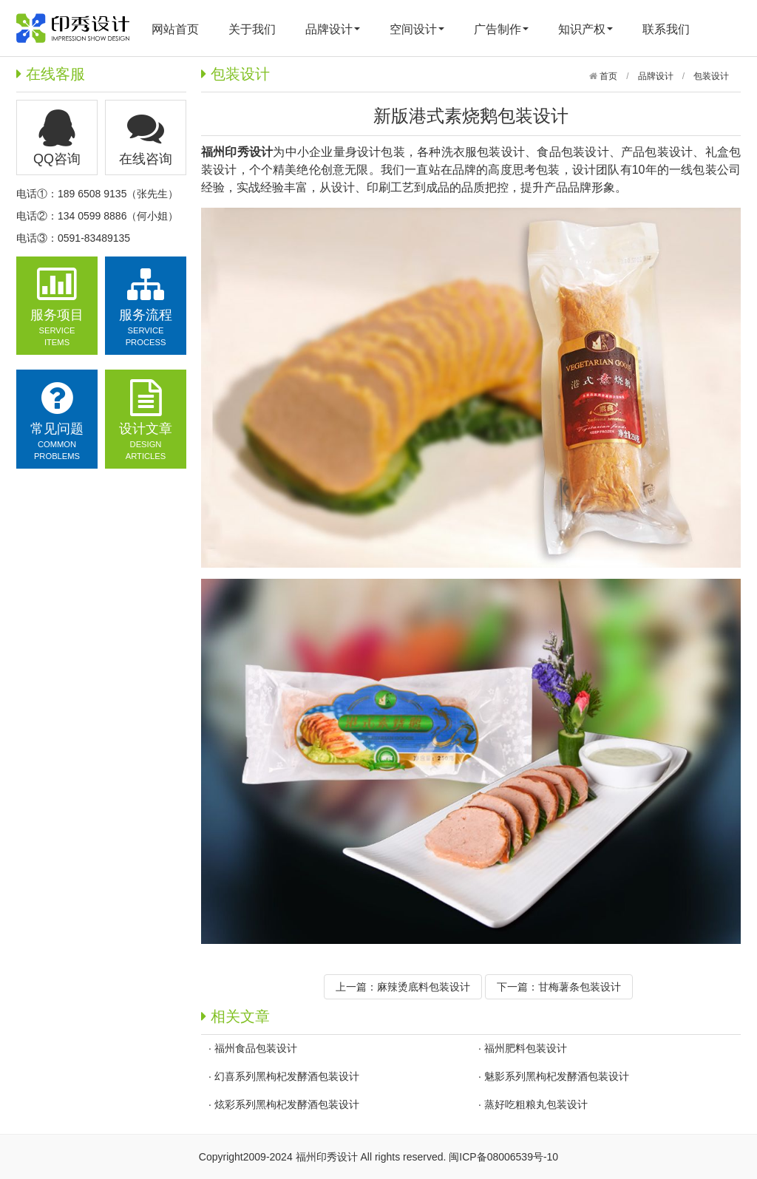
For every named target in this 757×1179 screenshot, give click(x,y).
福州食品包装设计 (255, 1048)
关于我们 (252, 29)
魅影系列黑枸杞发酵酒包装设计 (556, 1076)
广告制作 (501, 29)
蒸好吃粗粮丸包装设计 (536, 1104)
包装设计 (711, 76)
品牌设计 (332, 29)
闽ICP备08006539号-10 (503, 1157)
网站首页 (175, 29)
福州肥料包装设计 (525, 1048)
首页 (607, 76)
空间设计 (417, 29)
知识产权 (585, 29)
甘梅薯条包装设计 (579, 987)
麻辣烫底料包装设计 (423, 987)
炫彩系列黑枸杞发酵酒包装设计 (286, 1104)
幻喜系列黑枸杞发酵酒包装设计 (286, 1076)
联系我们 (666, 29)
